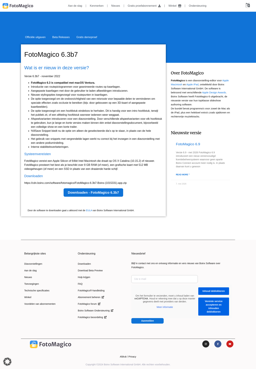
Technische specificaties (36, 290)
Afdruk (123, 356)
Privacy (132, 356)
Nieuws (115, 5)
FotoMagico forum (89, 304)
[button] (7, 361)
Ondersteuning (197, 5)
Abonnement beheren (91, 297)
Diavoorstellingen (33, 263)
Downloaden (84, 263)
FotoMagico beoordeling (92, 317)
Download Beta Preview (90, 270)
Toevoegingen (31, 284)
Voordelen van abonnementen (40, 304)
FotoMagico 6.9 (188, 144)
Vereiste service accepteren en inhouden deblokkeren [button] (214, 306)
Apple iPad (192, 84)
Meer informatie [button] (165, 307)
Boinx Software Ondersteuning (95, 310)
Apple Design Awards (214, 92)
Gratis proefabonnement (144, 5)
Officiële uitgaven (35, 37)
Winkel (174, 5)
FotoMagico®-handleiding (91, 290)
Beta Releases (61, 37)
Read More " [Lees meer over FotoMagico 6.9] (183, 174)
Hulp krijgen (84, 277)
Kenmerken (97, 5)
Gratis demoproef (86, 37)
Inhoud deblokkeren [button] (214, 291)
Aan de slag (75, 5)
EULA (89, 210)
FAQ (80, 284)
